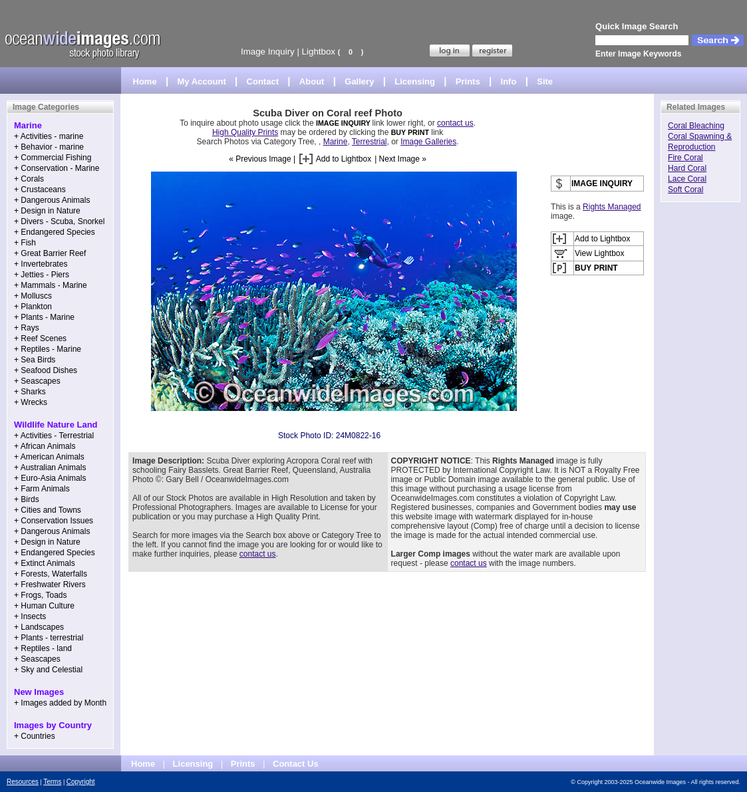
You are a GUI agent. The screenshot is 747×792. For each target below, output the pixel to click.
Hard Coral (687, 168)
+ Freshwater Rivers (50, 584)
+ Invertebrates (40, 264)
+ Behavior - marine (49, 147)
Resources (23, 781)
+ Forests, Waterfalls (50, 574)
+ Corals (29, 179)
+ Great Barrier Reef (50, 253)
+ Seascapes (37, 381)
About (312, 81)
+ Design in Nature (47, 210)
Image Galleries (428, 141)
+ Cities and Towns (47, 510)
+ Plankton (33, 306)
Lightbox (318, 52)
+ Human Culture (44, 605)
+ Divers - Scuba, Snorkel (59, 221)
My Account (202, 81)
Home (145, 81)
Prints (468, 81)
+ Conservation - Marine (56, 168)
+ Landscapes (39, 627)
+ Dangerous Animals (52, 200)
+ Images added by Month (60, 703)
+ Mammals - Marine (50, 285)
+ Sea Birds (34, 359)
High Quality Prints (245, 132)
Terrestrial (369, 141)
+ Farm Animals (42, 488)
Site (545, 81)
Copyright (81, 781)
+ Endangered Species (54, 232)
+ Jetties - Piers (41, 274)
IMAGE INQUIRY (344, 123)
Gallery (359, 81)
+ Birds (26, 499)
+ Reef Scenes (40, 338)
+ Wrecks (30, 402)
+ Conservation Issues (53, 520)
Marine (335, 141)
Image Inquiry (268, 52)
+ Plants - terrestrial (48, 637)
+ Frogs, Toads (40, 595)
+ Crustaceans (40, 189)
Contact (263, 81)
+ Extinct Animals (44, 563)
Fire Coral (685, 157)
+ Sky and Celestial (48, 669)
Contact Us (296, 764)
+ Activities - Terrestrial (54, 435)
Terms (52, 781)
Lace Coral (687, 179)
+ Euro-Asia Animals (50, 478)
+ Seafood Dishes (45, 370)
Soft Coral (685, 189)
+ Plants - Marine (44, 317)
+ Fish (25, 242)
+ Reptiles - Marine (47, 349)
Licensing (414, 81)
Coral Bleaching (696, 125)
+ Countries (34, 736)
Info (509, 81)
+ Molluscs (33, 296)
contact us (455, 123)
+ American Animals (49, 457)
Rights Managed (612, 206)
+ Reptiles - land (43, 648)
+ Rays (26, 327)
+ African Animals (44, 446)
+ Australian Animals (50, 467)
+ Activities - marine (48, 136)
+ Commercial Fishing (52, 157)
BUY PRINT (410, 132)
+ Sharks (30, 391)
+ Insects (30, 616)
